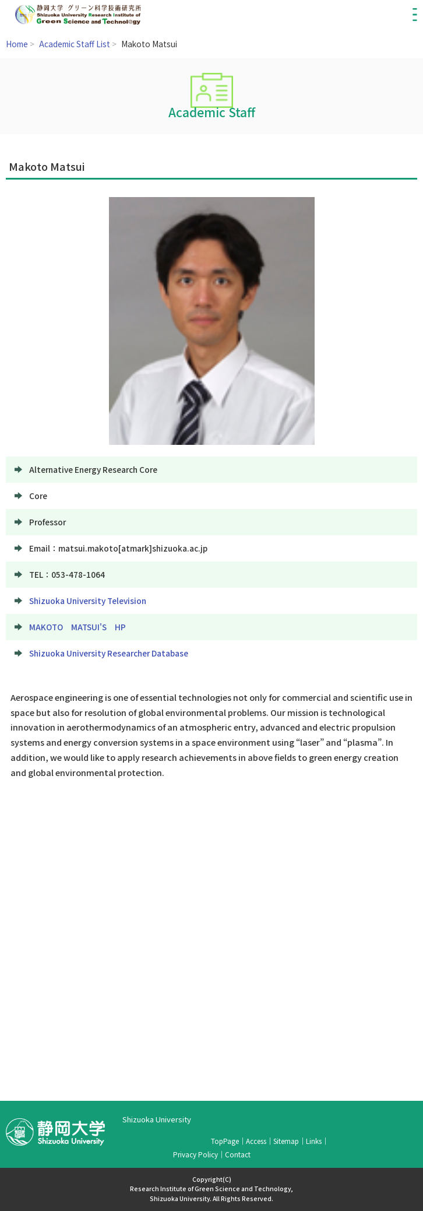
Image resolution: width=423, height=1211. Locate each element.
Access (256, 1141)
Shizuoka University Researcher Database (108, 653)
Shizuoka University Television (87, 600)
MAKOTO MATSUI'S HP (77, 627)
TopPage (225, 1141)
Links (314, 1141)
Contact (238, 1154)
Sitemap (286, 1141)
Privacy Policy (195, 1154)
